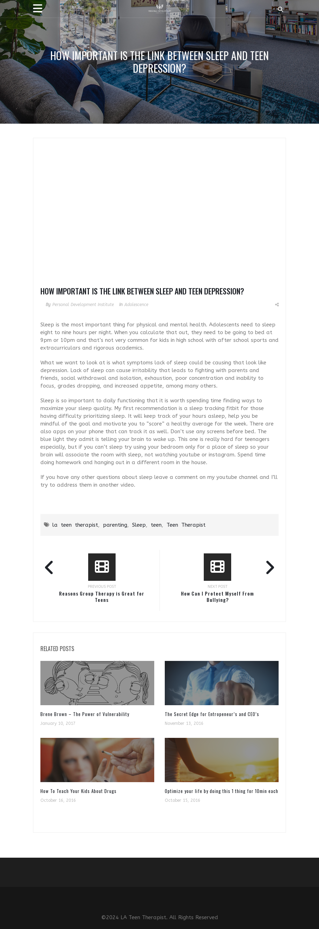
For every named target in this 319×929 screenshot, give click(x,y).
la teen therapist (75, 525)
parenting (115, 525)
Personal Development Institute (83, 304)
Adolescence (136, 304)
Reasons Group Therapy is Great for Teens (101, 596)
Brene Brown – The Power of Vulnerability (84, 713)
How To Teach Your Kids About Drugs (78, 790)
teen (156, 525)
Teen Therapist (186, 525)
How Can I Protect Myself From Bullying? (217, 596)
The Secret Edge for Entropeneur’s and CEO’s (212, 713)
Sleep (139, 525)
